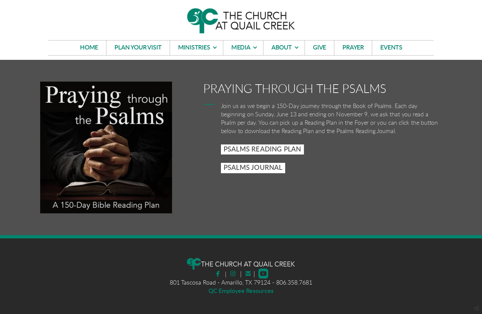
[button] (262, 149)
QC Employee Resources (241, 291)
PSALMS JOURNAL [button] (253, 168)
